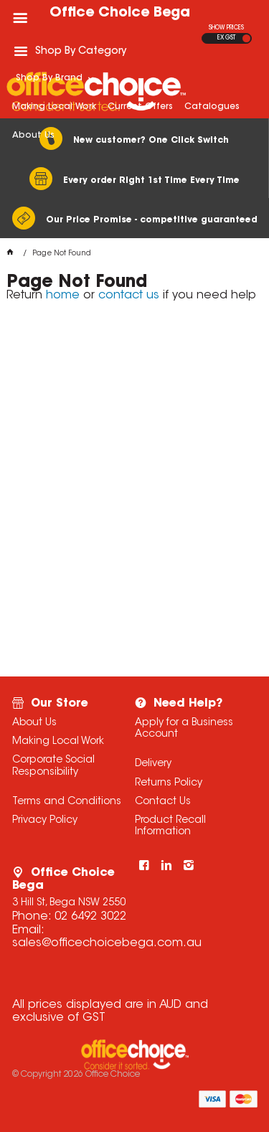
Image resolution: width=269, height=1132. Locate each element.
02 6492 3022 (90, 917)
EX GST (226, 38)
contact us (128, 295)
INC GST (246, 38)
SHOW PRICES (226, 28)
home (63, 295)
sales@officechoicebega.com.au (107, 943)
